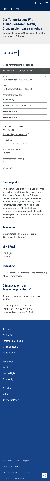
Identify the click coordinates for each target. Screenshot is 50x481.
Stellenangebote (10, 346)
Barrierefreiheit (20, 478)
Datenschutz (7, 478)
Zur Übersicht (10, 52)
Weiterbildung (9, 352)
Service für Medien (11, 400)
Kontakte (7, 388)
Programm (27, 461)
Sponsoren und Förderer (11, 466)
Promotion (8, 335)
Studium (7, 329)
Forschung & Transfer (13, 340)
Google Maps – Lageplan (16, 134)
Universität (8, 361)
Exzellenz (7, 367)
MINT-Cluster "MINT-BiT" (11, 472)
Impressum (28, 472)
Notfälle (6, 394)
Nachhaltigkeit (10, 373)
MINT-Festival (11, 8)
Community (8, 379)
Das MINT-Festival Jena (11, 461)
